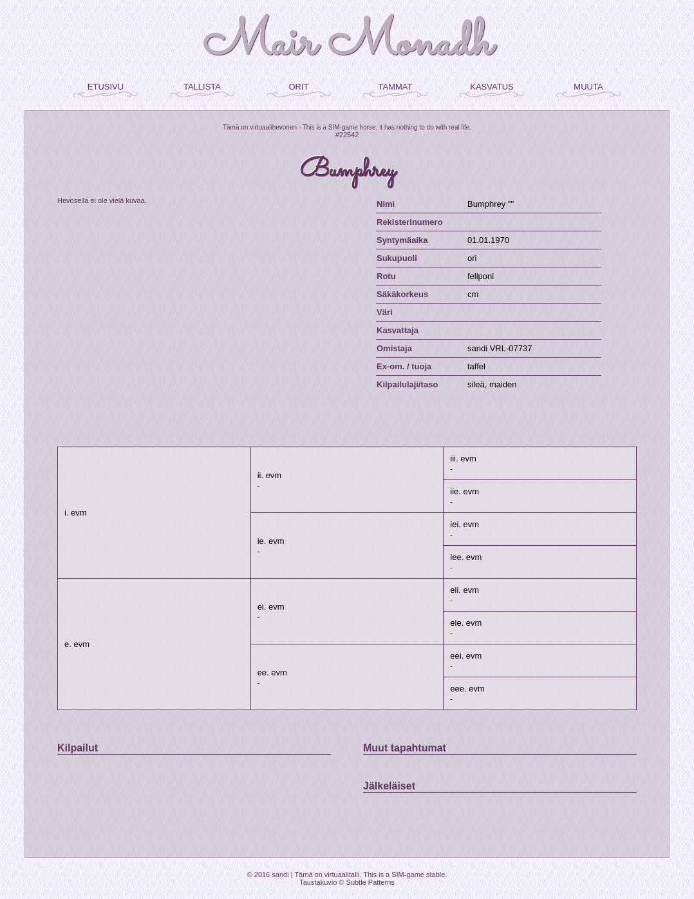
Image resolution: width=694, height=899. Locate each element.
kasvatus (491, 85)
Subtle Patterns (370, 882)
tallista (202, 85)
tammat (396, 85)
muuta (588, 85)
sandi (280, 874)
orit (298, 85)
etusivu (106, 85)
